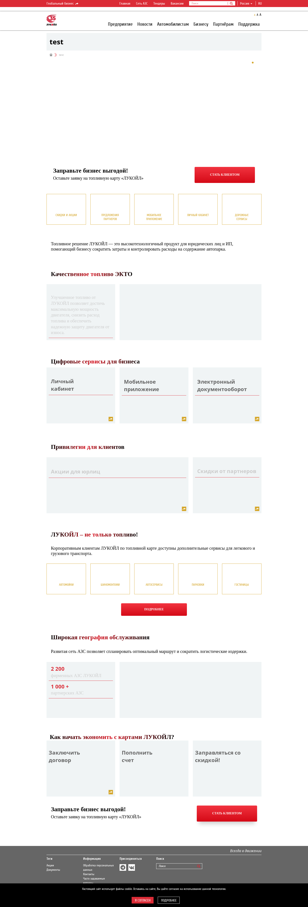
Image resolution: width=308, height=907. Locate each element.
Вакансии (177, 3)
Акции (50, 865)
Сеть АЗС (142, 3)
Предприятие (120, 24)
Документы (53, 870)
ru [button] (260, 3)
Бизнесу (200, 24)
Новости (144, 24)
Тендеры (159, 3)
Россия (246, 3)
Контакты (88, 874)
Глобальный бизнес (63, 4)
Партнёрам (223, 24)
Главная (124, 3)
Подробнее (154, 609)
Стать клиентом (225, 174)
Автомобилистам (173, 24)
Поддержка (249, 24)
